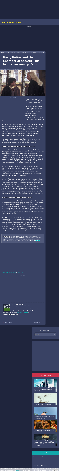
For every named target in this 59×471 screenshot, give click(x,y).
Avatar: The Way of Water (40, 465)
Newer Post (7, 323)
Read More (19, 312)
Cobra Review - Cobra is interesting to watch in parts (45, 430)
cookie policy (19, 470)
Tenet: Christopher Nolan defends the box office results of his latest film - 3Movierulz (44, 389)
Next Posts (38, 323)
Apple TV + (36, 461)
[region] (29, 9)
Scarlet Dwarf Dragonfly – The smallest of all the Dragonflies (45, 417)
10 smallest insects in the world (43, 404)
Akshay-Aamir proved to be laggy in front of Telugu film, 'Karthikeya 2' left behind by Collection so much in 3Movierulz (44, 443)
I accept (55, 470)
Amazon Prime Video (38, 457)
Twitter (26, 312)
